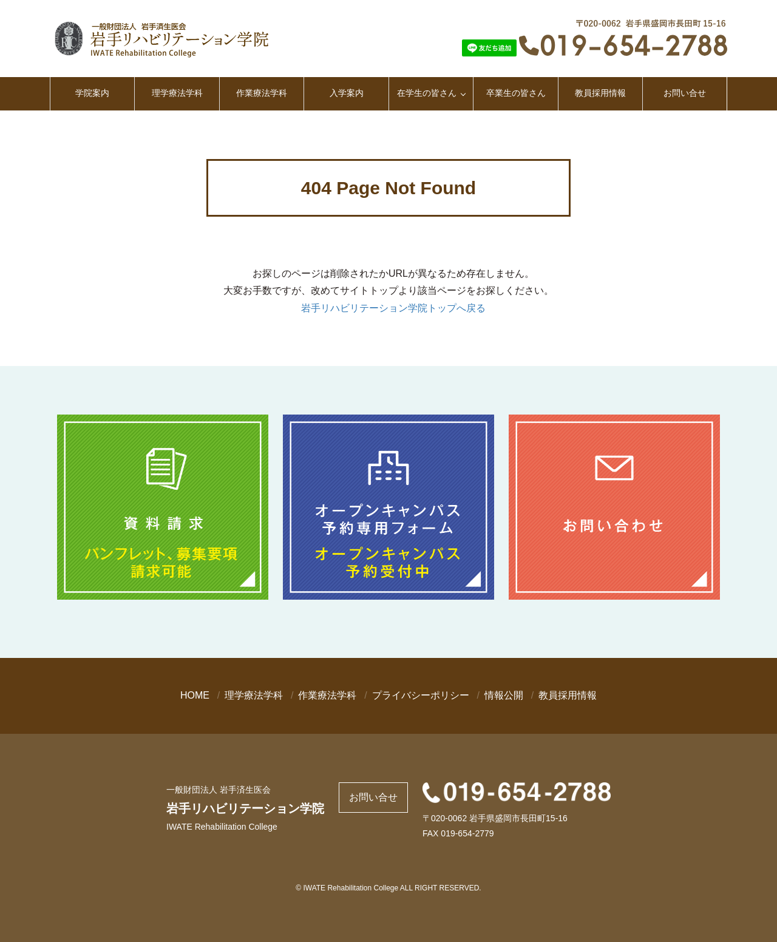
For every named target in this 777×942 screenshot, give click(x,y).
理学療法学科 (177, 93)
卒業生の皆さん (516, 93)
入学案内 (347, 93)
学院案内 (92, 93)
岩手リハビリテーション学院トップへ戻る (393, 308)
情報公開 (503, 695)
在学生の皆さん (426, 93)
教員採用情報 (600, 93)
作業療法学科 (261, 93)
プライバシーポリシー (420, 695)
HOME (194, 695)
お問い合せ (684, 93)
